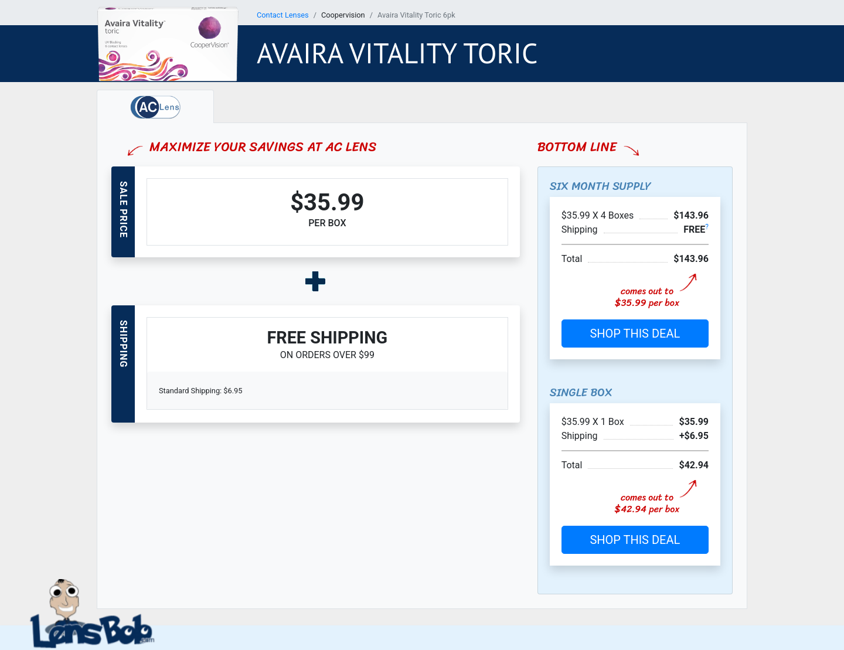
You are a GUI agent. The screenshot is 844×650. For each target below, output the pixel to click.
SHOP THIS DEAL (635, 333)
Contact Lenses (283, 15)
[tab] (155, 106)
